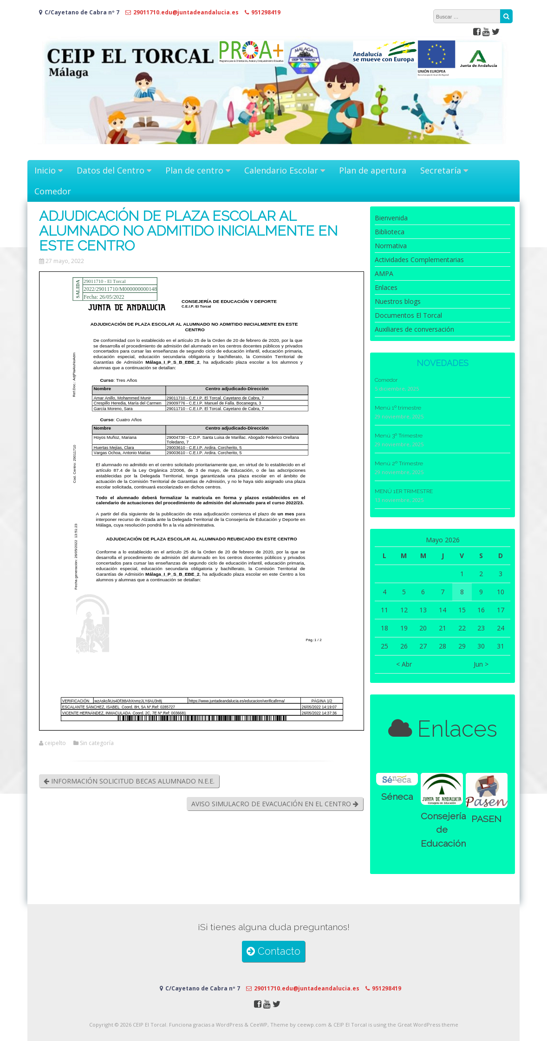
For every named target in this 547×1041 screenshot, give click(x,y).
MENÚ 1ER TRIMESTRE (404, 491)
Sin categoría (97, 743)
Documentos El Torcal (408, 315)
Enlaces (386, 287)
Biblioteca (389, 231)
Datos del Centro (110, 170)
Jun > (481, 664)
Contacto (273, 951)
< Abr (404, 664)
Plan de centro (194, 170)
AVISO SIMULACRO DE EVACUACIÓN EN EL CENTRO (274, 803)
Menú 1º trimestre (398, 408)
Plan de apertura (372, 170)
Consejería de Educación (443, 830)
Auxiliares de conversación (414, 329)
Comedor (52, 191)
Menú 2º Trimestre (399, 463)
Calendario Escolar (281, 170)
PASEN (486, 819)
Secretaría (440, 170)
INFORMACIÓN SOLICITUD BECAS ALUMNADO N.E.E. (129, 781)
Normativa (391, 245)
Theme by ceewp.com (298, 1024)
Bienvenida (391, 217)
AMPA (384, 273)
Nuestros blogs (398, 301)
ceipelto (55, 743)
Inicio (45, 170)
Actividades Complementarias (419, 259)
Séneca (397, 796)
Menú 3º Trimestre (399, 435)
